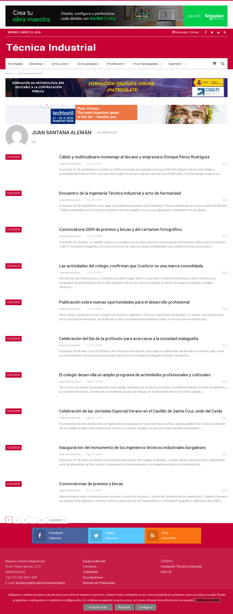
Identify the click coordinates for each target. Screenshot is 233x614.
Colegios (13, 157)
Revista (35, 64)
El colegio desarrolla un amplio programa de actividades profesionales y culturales (134, 374)
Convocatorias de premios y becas (91, 483)
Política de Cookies (207, 600)
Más (195, 64)
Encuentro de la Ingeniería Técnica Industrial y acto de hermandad (120, 193)
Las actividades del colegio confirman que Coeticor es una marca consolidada (131, 265)
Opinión (175, 64)
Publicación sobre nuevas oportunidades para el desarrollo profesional (124, 302)
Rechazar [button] (125, 607)
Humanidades (146, 64)
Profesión (115, 64)
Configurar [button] (146, 607)
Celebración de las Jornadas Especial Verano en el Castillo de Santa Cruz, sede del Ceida (140, 411)
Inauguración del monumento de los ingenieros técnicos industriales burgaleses (132, 447)
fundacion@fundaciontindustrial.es (40, 583)
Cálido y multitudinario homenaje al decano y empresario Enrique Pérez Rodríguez (134, 157)
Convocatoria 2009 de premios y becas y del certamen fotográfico (120, 229)
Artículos (59, 64)
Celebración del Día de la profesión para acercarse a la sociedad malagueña (128, 338)
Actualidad (87, 64)
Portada (15, 64)
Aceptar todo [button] (98, 607)
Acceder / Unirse (185, 32)
